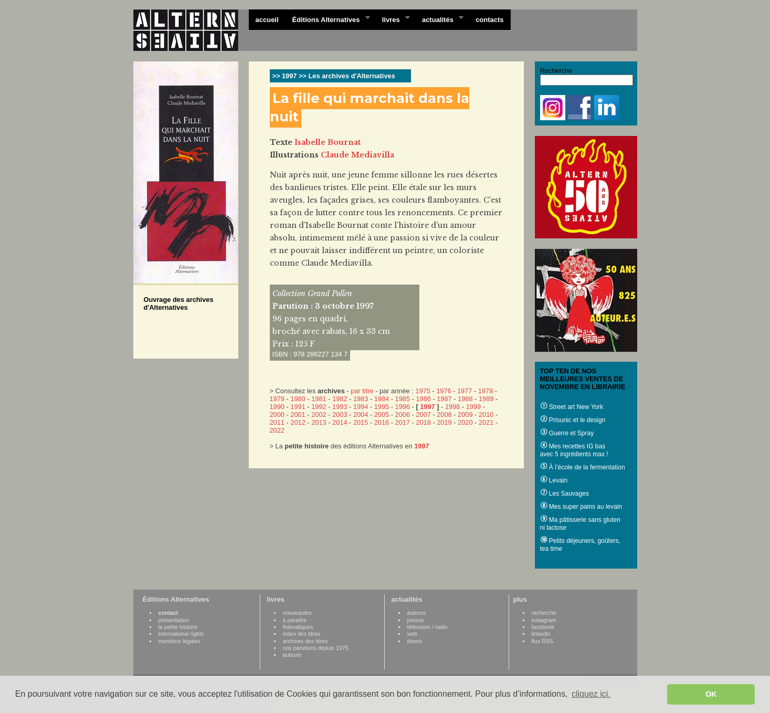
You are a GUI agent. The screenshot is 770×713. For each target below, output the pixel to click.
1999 (473, 407)
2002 (318, 414)
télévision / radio (427, 627)
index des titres (302, 634)
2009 (465, 414)
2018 (423, 422)
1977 (464, 391)
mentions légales (180, 641)
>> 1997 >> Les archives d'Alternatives (333, 76)
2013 (318, 422)
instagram (544, 620)
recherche (544, 613)
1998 (452, 407)
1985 (402, 399)
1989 (486, 399)
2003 (339, 414)
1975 (422, 391)
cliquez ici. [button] (591, 693)
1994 (360, 407)
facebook (543, 627)
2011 (277, 422)
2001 (297, 414)
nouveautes (297, 613)
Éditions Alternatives (328, 19)
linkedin (541, 634)
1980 (297, 399)
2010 (486, 414)
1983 (360, 399)
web (412, 634)
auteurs (292, 655)
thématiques (298, 627)
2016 (381, 422)
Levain (554, 480)
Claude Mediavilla (357, 155)
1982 (339, 399)
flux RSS (542, 641)
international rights (181, 634)
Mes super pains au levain (581, 506)
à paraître (295, 620)
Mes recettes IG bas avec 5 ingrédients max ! (574, 450)
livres (392, 19)
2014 (339, 422)
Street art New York (572, 407)
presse (415, 620)
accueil (267, 20)
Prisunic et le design (573, 420)
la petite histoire (178, 627)
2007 (423, 414)
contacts (489, 20)
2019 (444, 422)
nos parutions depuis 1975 (316, 648)
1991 (297, 407)
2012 (297, 422)
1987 (444, 399)
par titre (362, 391)
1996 (402, 407)
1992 (318, 407)
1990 (277, 407)
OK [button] (711, 694)
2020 (465, 422)
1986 (423, 399)
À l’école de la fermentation (582, 467)
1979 (277, 399)
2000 (277, 414)
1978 (485, 391)
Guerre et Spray (567, 433)
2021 (486, 422)
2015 (360, 422)
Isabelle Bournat (327, 142)
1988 (465, 399)
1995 (381, 407)
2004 (360, 414)
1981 (318, 399)
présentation (174, 620)
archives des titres (305, 641)
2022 (277, 430)
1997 (427, 407)
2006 (402, 414)
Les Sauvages (564, 493)
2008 (444, 414)
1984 (381, 399)
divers (414, 641)
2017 (402, 422)
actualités (439, 19)
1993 (339, 407)
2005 (381, 414)
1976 (443, 391)
